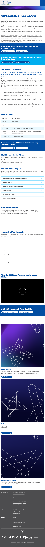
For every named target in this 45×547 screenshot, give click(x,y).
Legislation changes (17, 495)
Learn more (6, 377)
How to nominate (8, 51)
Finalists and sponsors (9, 312)
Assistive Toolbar (30, 542)
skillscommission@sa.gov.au (19, 522)
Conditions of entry (22, 62)
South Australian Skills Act (19, 494)
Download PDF (7, 62)
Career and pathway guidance (19, 503)
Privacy (18, 542)
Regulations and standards (19, 492)
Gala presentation (26, 312)
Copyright (24, 542)
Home (2, 11)
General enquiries (17, 526)
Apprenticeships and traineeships (20, 501)
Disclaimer (13, 542)
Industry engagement (17, 497)
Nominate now (22, 51)
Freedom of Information (18, 504)
